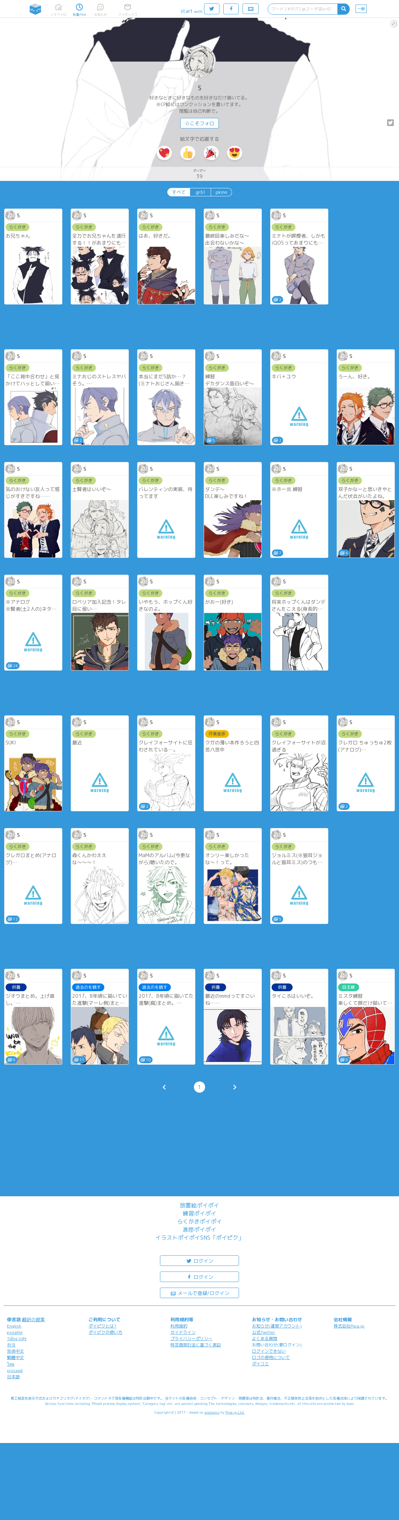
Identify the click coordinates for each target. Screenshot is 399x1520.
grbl (200, 192)
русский (15, 1370)
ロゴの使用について (271, 1357)
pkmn (221, 192)
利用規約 (178, 1326)
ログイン (199, 1260)
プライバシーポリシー (191, 1339)
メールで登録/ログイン (199, 1292)
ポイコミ (260, 1364)
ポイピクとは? (103, 1326)
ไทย (10, 1364)
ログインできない (269, 1351)
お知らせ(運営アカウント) (277, 1326)
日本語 (13, 1377)
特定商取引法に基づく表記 (195, 1345)
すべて (179, 192)
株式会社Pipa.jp (349, 1326)
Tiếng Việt (17, 1339)
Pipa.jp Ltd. (235, 1412)
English (14, 1326)
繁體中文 (15, 1357)
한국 (11, 1345)
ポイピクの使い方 (105, 1332)
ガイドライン (183, 1332)
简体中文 (15, 1351)
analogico (211, 1412)
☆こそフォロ (199, 123)
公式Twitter (263, 1332)
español (14, 1332)
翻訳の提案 (33, 1319)
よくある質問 (264, 1339)
